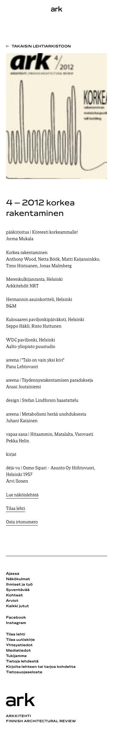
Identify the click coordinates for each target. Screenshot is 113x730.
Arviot (12, 601)
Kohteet (14, 595)
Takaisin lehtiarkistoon (41, 46)
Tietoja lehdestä (22, 661)
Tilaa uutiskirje (20, 640)
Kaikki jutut (17, 606)
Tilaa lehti (15, 509)
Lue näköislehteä (22, 495)
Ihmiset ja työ (19, 584)
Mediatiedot (18, 651)
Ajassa (12, 574)
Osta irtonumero (22, 522)
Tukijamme (16, 656)
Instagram (16, 623)
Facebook (16, 617)
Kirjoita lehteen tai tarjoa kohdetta (41, 667)
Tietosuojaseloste (24, 672)
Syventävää (18, 590)
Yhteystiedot (19, 645)
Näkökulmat (18, 579)
